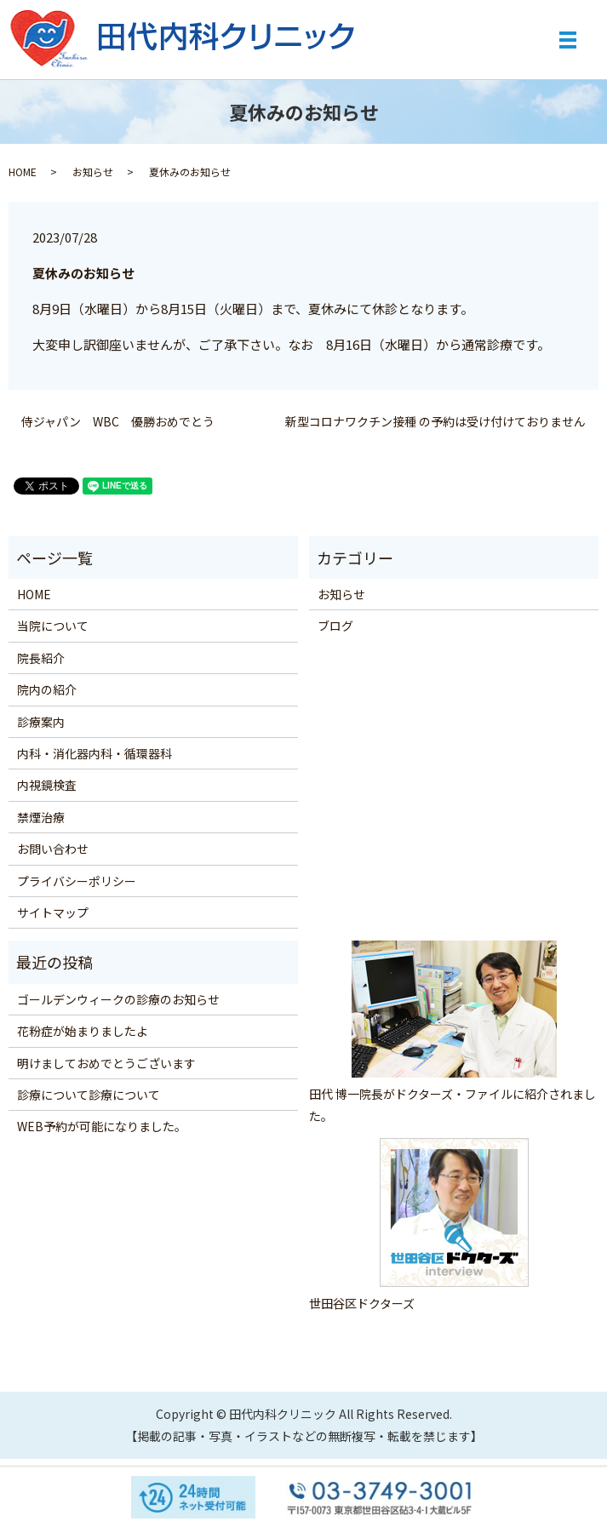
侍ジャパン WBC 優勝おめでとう (118, 422)
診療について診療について (88, 1094)
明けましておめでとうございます (106, 1063)
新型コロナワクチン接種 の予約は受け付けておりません (435, 422)
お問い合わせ (53, 848)
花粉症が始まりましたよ (82, 1030)
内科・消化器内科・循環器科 (94, 753)
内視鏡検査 (47, 784)
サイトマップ (53, 912)
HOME (23, 171)
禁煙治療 (41, 817)
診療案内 (41, 721)
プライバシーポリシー (76, 880)
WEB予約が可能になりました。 (101, 1126)
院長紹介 (41, 657)
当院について (53, 625)
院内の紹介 (47, 689)
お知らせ (92, 171)
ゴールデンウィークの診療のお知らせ (118, 999)
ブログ (335, 625)
